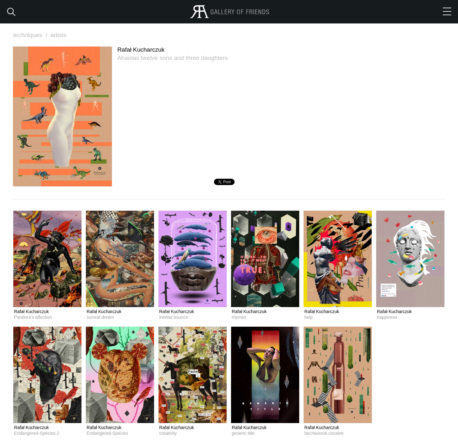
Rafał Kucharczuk (31, 311)
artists (58, 35)
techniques (30, 35)
